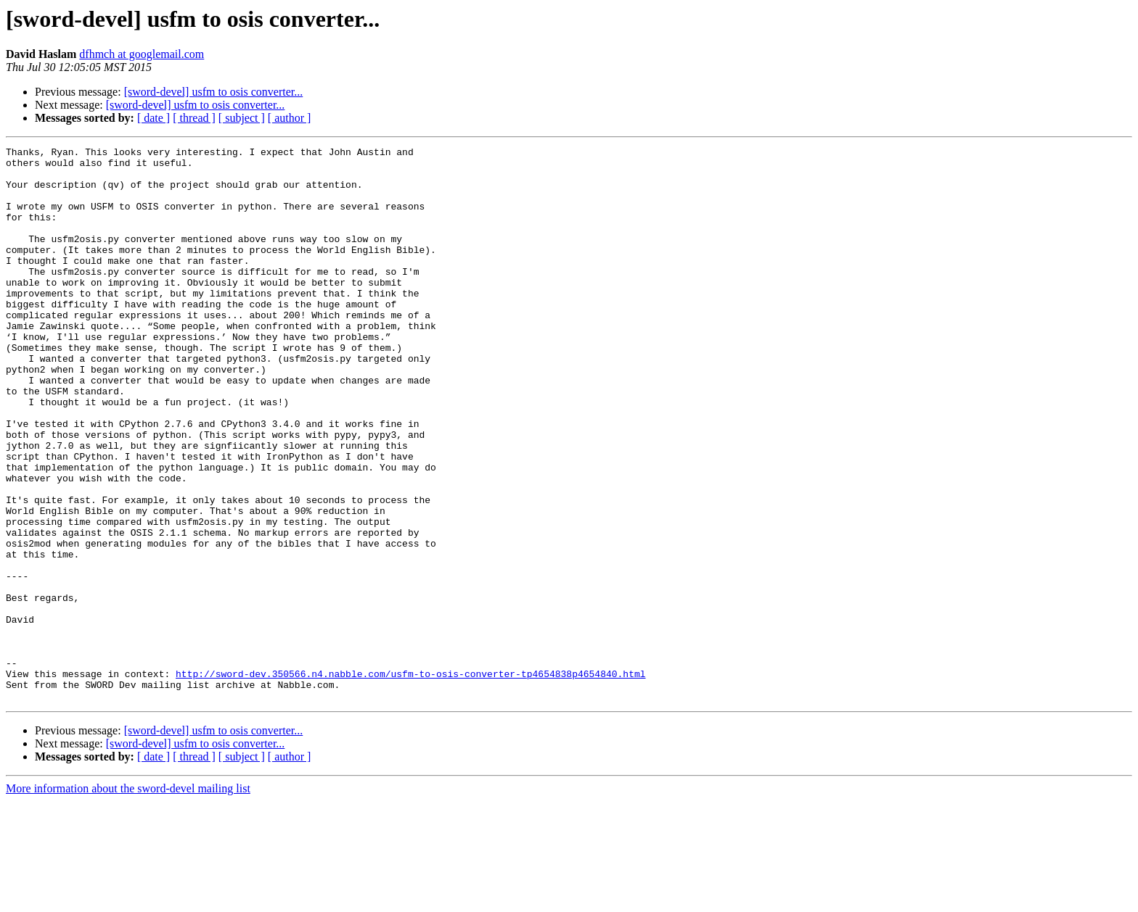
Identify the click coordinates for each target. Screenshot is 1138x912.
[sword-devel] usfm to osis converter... (213, 92)
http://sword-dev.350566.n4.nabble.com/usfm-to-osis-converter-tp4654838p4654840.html (410, 780)
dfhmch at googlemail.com (141, 54)
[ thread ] (194, 118)
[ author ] (289, 118)
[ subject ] (241, 118)
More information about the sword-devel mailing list (128, 899)
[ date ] (153, 118)
